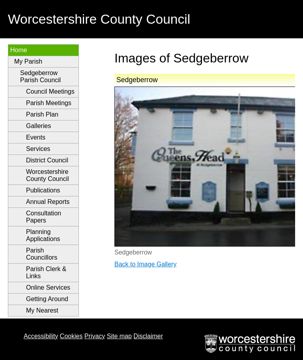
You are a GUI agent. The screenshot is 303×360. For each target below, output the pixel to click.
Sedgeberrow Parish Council (40, 76)
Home (18, 50)
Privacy (94, 336)
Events (35, 137)
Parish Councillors (41, 254)
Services (38, 148)
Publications (43, 190)
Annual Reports (47, 201)
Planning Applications (43, 235)
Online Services (48, 287)
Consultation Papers (43, 217)
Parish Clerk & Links (46, 272)
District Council (47, 160)
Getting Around (47, 299)
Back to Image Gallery (145, 264)
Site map (119, 336)
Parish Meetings (48, 103)
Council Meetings (50, 91)
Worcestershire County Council (47, 175)
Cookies (71, 336)
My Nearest (42, 310)
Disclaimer (148, 336)
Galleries (38, 126)
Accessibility (41, 336)
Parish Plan (42, 114)
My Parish (28, 61)
